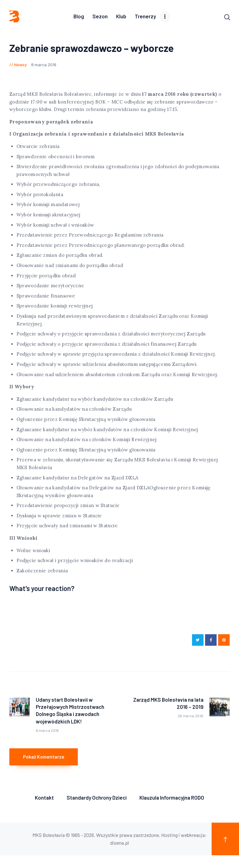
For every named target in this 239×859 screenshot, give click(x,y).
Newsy (20, 65)
